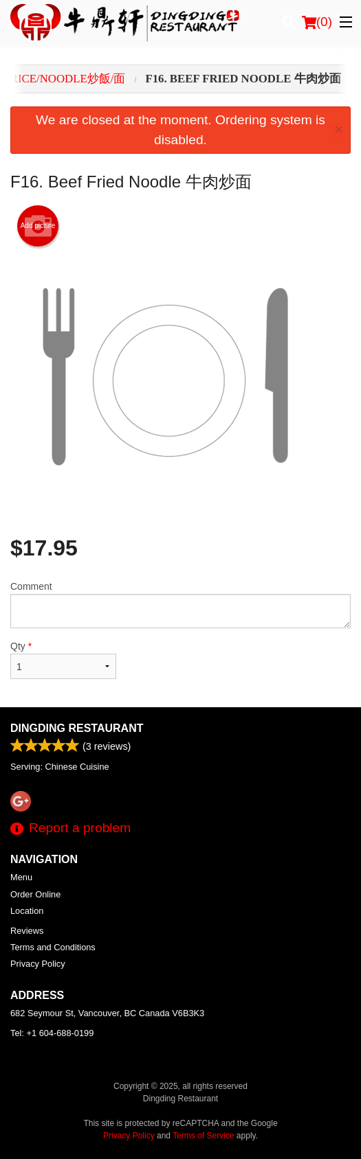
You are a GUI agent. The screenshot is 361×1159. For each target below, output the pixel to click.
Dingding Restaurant (76, 728)
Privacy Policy (37, 964)
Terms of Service (203, 1135)
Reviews (26, 931)
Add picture (38, 225)
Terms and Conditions (53, 947)
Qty (63, 660)
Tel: (52, 1033)
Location (26, 911)
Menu (21, 877)
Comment (180, 604)
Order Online (35, 894)
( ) (317, 22)
